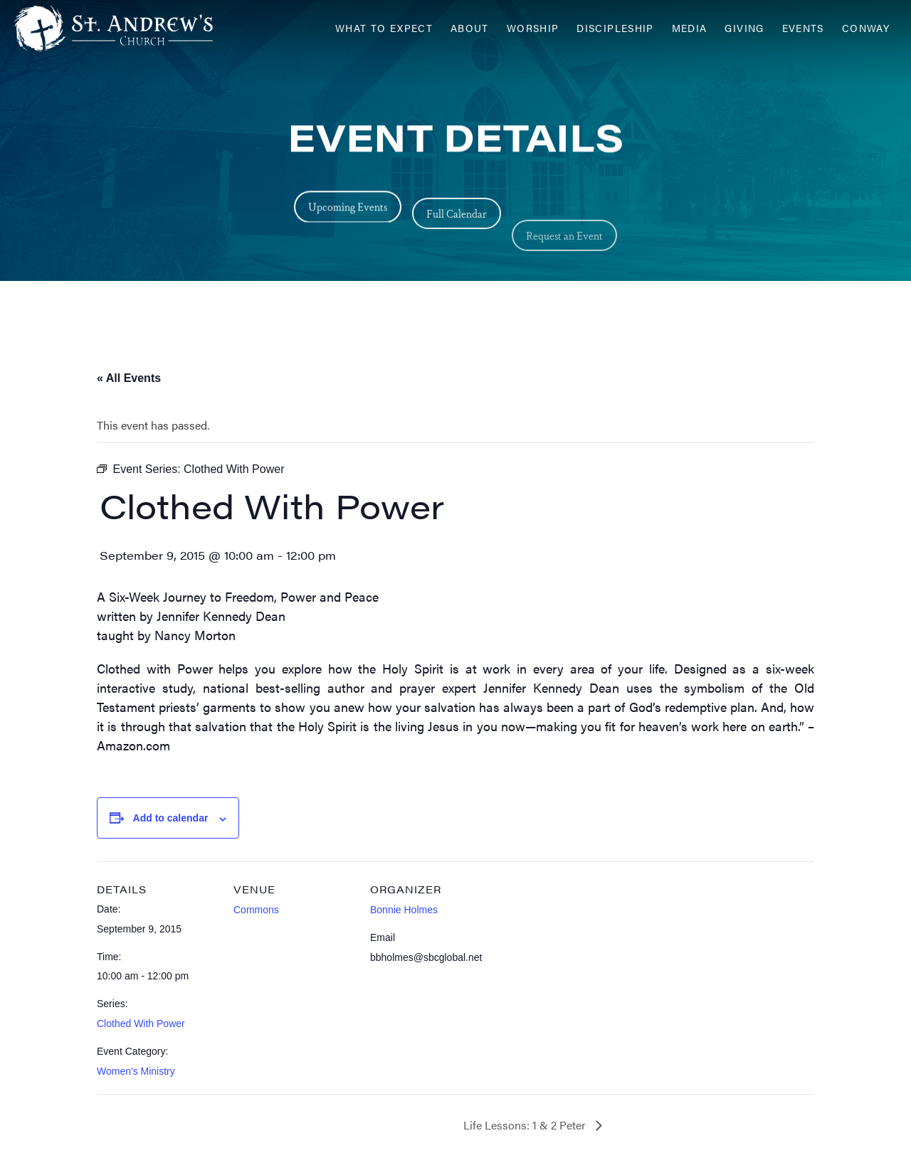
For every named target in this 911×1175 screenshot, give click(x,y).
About (470, 28)
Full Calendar (456, 227)
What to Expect (384, 28)
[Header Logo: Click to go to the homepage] (128, 28)
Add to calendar (171, 818)
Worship (533, 28)
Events (803, 28)
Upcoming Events (347, 210)
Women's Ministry (136, 1071)
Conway (866, 28)
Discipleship (614, 28)
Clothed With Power (141, 1023)
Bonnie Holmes (404, 909)
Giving (744, 28)
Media (689, 28)
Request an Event (564, 269)
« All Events (129, 378)
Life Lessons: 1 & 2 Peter (526, 1125)
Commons (256, 909)
